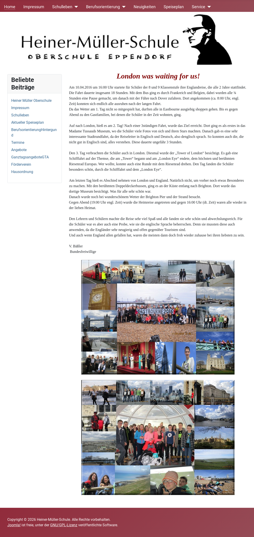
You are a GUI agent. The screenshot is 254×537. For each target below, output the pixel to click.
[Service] (208, 7)
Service (198, 7)
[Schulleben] (75, 7)
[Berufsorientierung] (123, 7)
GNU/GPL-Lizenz (63, 525)
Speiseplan (174, 7)
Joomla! (14, 525)
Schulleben (62, 7)
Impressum (33, 7)
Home (9, 7)
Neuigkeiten (145, 7)
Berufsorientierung (103, 7)
